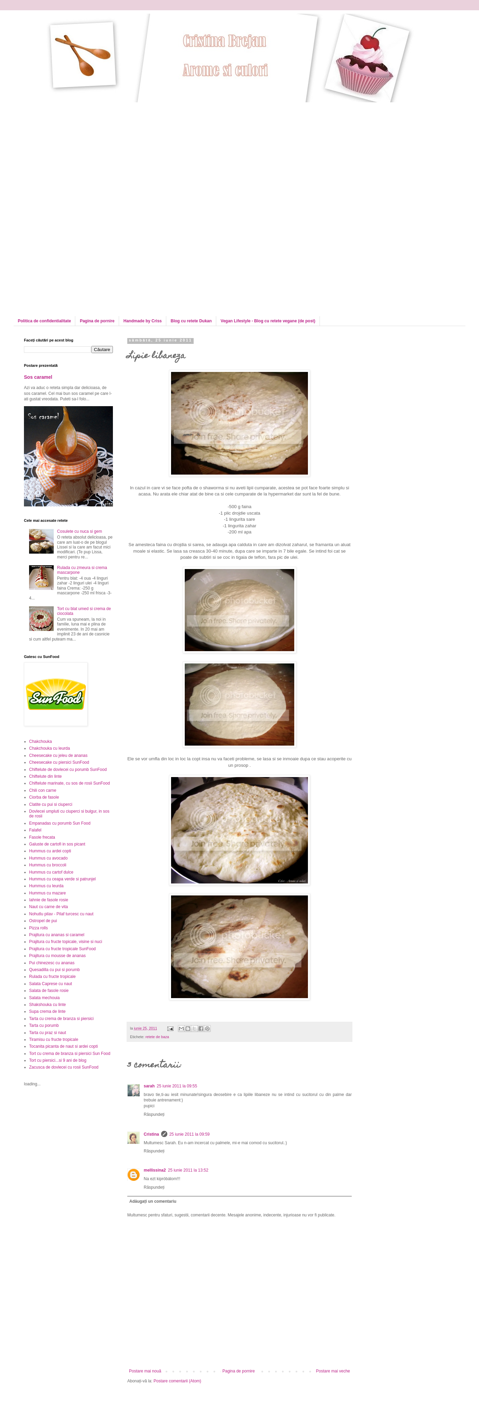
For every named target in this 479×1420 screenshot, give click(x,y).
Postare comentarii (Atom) (177, 1381)
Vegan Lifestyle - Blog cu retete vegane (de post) (268, 321)
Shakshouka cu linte (47, 1004)
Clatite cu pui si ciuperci (50, 804)
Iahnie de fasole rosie (48, 900)
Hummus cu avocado (48, 858)
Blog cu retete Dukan (191, 321)
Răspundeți (154, 1114)
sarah (149, 1086)
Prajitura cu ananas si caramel (56, 934)
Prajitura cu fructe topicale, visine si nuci (65, 941)
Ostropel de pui (43, 920)
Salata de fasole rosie (48, 990)
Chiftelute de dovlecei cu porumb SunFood (68, 769)
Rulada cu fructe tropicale (52, 976)
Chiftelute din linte (45, 776)
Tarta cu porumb (44, 1025)
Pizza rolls (38, 928)
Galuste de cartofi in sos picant (57, 844)
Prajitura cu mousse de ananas (57, 955)
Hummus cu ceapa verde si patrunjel (62, 879)
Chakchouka (40, 741)
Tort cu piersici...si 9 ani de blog (57, 1060)
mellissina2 (155, 1170)
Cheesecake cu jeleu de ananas (58, 755)
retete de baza (157, 1037)
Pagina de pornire (97, 321)
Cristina (151, 1134)
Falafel (35, 830)
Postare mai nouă (145, 1371)
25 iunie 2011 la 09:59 (189, 1134)
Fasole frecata (42, 837)
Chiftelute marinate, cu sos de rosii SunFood (69, 783)
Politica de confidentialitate (44, 321)
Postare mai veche (333, 1371)
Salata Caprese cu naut (50, 983)
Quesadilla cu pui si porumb (54, 969)
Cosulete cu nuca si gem (79, 531)
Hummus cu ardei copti (50, 851)
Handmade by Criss (143, 321)
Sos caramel (38, 377)
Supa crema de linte (47, 1011)
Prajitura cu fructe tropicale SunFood (62, 948)
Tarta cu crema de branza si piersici (61, 1018)
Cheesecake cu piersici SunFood (59, 762)
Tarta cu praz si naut (47, 1032)
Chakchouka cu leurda (49, 748)
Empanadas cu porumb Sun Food (59, 823)
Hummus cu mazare (47, 893)
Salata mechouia (44, 997)
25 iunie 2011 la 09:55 (177, 1086)
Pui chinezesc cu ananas (52, 962)
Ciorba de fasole (44, 797)
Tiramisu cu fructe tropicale (53, 1039)
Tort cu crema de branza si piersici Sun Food (69, 1053)
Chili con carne (42, 790)
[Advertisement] (81, 150)
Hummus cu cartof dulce (51, 872)
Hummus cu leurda (46, 885)
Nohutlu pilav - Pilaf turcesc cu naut (61, 914)
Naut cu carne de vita (48, 906)
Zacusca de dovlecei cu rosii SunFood (64, 1067)
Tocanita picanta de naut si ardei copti (63, 1046)
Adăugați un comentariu (152, 1201)
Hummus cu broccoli (47, 865)
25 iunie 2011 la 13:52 (188, 1170)
